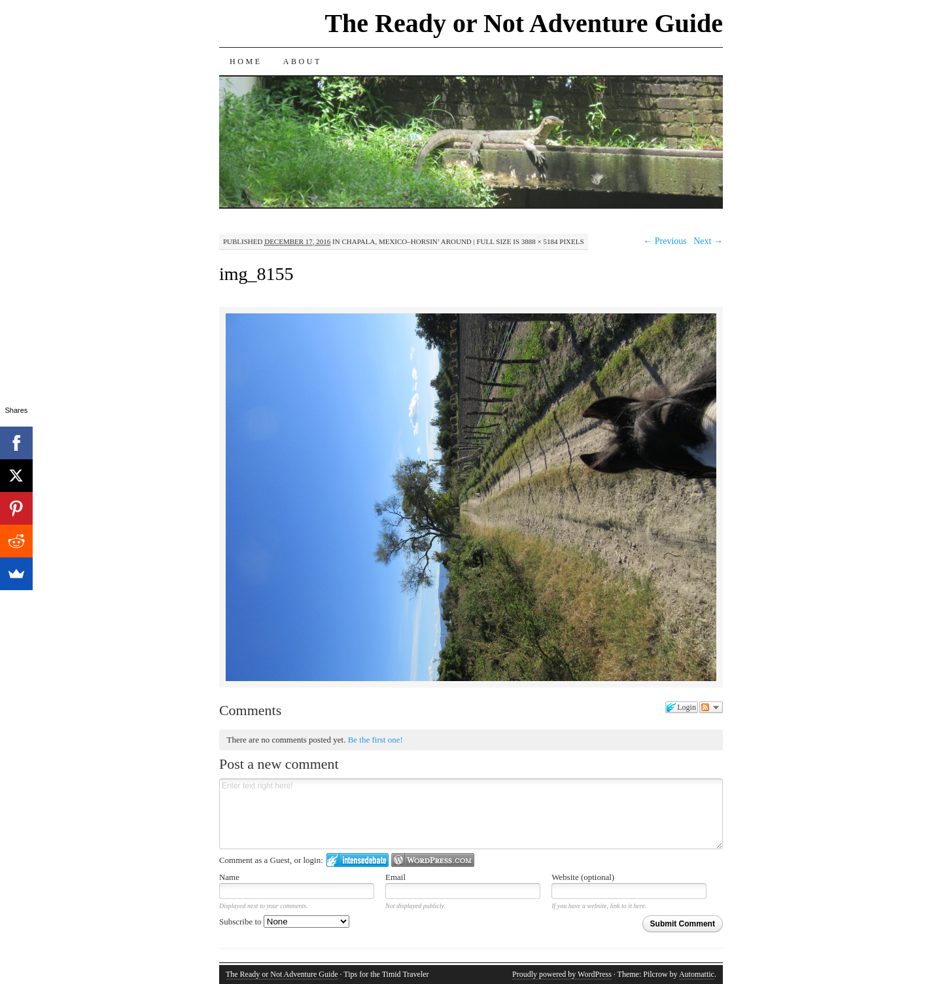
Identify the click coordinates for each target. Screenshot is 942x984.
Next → (708, 241)
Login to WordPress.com (432, 860)
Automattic (696, 974)
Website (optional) (582, 877)
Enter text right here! (471, 814)
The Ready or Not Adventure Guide (523, 23)
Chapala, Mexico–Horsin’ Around (406, 241)
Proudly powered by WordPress (562, 974)
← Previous (665, 241)
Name (229, 877)
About (302, 61)
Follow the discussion (711, 707)
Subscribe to (284, 921)
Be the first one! (375, 740)
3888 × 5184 (539, 241)
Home (246, 61)
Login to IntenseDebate (357, 860)
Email (395, 877)
